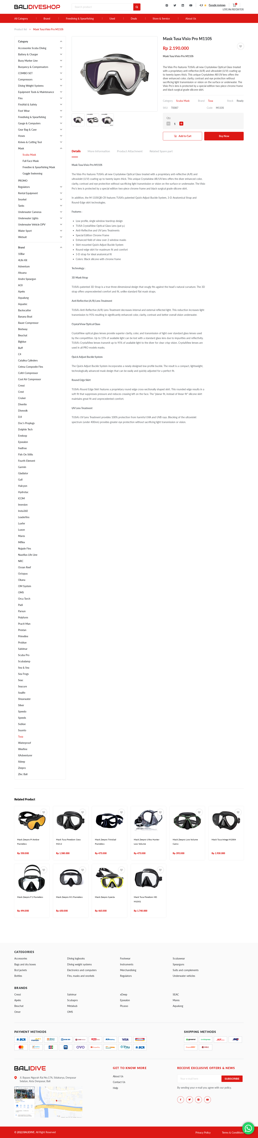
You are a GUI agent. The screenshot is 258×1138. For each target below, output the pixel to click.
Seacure (22, 686)
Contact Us (119, 1082)
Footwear (125, 958)
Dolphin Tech (25, 429)
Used (112, 18)
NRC (20, 561)
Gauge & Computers (29, 123)
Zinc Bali (22, 774)
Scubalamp (24, 661)
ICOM (21, 498)
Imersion (23, 504)
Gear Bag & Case (27, 129)
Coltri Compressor (28, 372)
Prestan (22, 630)
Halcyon (22, 485)
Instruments (126, 964)
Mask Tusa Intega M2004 (224, 839)
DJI (20, 416)
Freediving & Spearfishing (80, 18)
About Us (190, 18)
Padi (20, 604)
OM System (24, 586)
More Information (99, 151)
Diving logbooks (76, 958)
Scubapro (72, 1000)
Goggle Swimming (32, 173)
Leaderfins (23, 517)
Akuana (22, 272)
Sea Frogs (23, 673)
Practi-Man (24, 623)
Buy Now (224, 136)
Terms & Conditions (233, 1132)
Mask (21, 148)
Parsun (22, 611)
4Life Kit (22, 260)
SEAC (176, 994)
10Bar (21, 253)
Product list (20, 29)
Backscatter (24, 310)
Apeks (21, 291)
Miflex (21, 542)
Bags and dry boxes (25, 964)
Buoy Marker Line (28, 60)
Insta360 (23, 510)
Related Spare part (161, 151)
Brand (47, 18)
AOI (20, 285)
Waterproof (24, 742)
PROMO (22, 180)
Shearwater (24, 698)
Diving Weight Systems (31, 85)
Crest (21, 391)
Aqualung (23, 297)
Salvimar (22, 648)
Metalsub (72, 1005)
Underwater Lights (28, 218)
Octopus (23, 573)
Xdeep (21, 761)
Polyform (23, 617)
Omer (17, 1011)
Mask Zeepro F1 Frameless (30, 897)
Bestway (22, 329)
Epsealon (23, 441)
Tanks (21, 205)
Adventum (24, 266)
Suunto (22, 730)
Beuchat (22, 335)
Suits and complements (186, 970)
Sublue (22, 724)
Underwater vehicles (184, 975)
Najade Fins (24, 548)
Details (76, 151)
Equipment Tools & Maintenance (36, 91)
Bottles (18, 975)
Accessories (20, 958)
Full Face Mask (31, 160)
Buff (20, 347)
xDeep (123, 994)
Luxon (21, 529)
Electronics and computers (82, 970)
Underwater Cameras (29, 211)
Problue (22, 642)
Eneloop (22, 435)
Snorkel (22, 199)
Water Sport (25, 230)
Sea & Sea (23, 667)
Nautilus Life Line (27, 554)
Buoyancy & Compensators (33, 66)
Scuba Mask (29, 154)
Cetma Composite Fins (30, 366)
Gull (20, 479)
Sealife (21, 692)
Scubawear (179, 958)
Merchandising (128, 970)
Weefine (22, 749)
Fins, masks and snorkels (80, 975)
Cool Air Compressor (29, 379)
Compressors (25, 79)
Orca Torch (24, 598)
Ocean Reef (24, 567)
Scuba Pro (23, 655)
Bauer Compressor (28, 322)
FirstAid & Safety (27, 104)
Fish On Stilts (25, 454)
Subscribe (232, 1078)
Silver (21, 705)
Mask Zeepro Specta (105, 897)
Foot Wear (24, 110)
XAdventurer (25, 755)
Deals (134, 18)
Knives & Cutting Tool (30, 142)
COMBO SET (25, 73)
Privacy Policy (203, 1132)
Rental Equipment (28, 193)
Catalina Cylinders (28, 360)
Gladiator (23, 473)
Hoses (21, 135)
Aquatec (22, 304)
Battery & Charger (28, 54)
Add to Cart (185, 136)
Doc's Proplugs (26, 423)
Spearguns (178, 964)
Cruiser (22, 398)
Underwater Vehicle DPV (32, 224)
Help (115, 1087)
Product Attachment (130, 151)
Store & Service (161, 18)
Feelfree (22, 448)
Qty (168, 117)
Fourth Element (26, 460)
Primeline (23, 636)
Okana (21, 579)
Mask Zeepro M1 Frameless (69, 897)
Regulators (24, 186)
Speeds (22, 717)
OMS (21, 592)
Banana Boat (25, 316)
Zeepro (22, 767)
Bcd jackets (20, 970)
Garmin (22, 467)
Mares (21, 535)
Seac (20, 680)
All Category (21, 18)
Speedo (22, 711)
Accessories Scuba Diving (32, 48)
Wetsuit (22, 237)
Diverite (22, 404)
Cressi (21, 385)
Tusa (20, 736)
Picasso (124, 1005)
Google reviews (217, 5)
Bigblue (22, 341)
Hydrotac (23, 492)
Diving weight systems (79, 964)
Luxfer (21, 523)
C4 (19, 354)
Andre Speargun (27, 278)
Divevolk (23, 410)
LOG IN (233, 9)
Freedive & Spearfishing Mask (39, 167)
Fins (20, 98)
